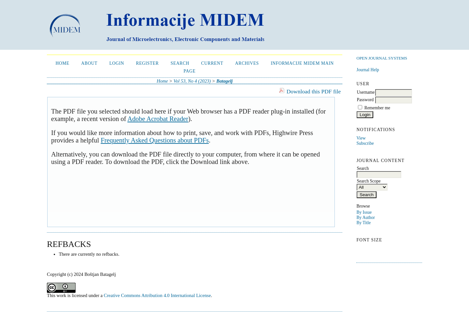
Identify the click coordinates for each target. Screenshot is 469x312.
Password (365, 99)
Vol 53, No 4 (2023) (192, 81)
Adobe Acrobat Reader (157, 118)
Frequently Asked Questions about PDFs (155, 140)
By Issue (364, 212)
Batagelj (224, 81)
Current (212, 63)
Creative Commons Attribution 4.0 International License (157, 295)
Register (147, 63)
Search (180, 63)
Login (116, 63)
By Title (363, 222)
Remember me (377, 107)
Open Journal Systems (381, 58)
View (360, 138)
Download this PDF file (314, 91)
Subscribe (365, 143)
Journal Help (367, 69)
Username (366, 92)
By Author (365, 217)
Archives (247, 63)
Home (62, 63)
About (89, 63)
